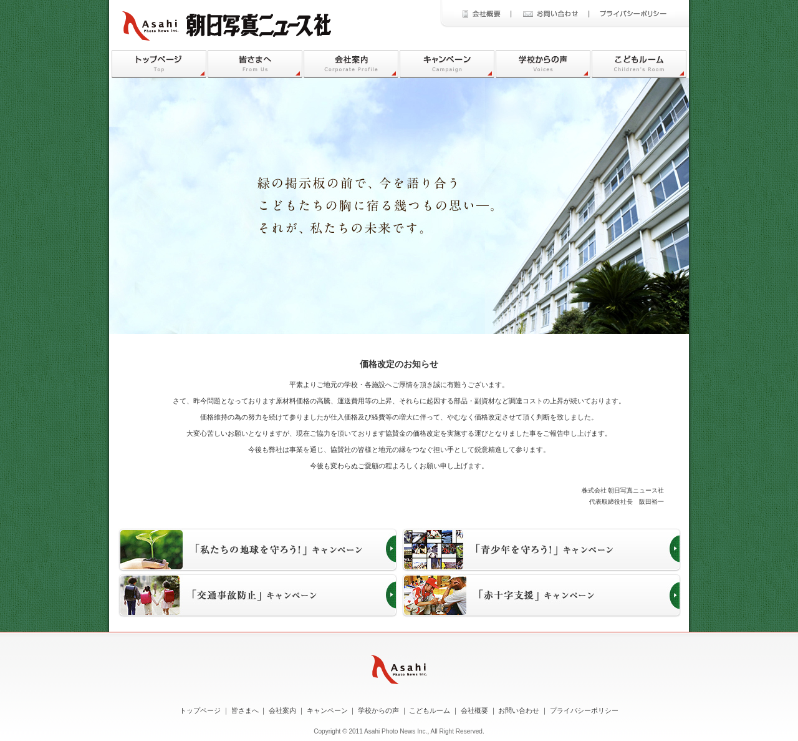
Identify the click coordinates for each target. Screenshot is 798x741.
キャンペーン (447, 64)
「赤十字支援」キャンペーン (541, 595)
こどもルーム (639, 64)
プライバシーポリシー (632, 13)
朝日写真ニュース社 (226, 26)
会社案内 (351, 64)
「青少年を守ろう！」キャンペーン (541, 550)
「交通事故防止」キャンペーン (257, 595)
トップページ (159, 64)
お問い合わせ (550, 13)
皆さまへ (255, 64)
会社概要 (482, 13)
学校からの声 (543, 64)
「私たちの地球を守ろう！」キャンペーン (257, 550)
